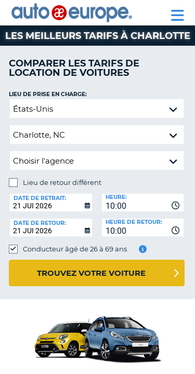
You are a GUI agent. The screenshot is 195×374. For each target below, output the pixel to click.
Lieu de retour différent (62, 182)
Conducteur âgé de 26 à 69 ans (75, 249)
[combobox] (143, 202)
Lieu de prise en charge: (48, 94)
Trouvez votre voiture (91, 273)
